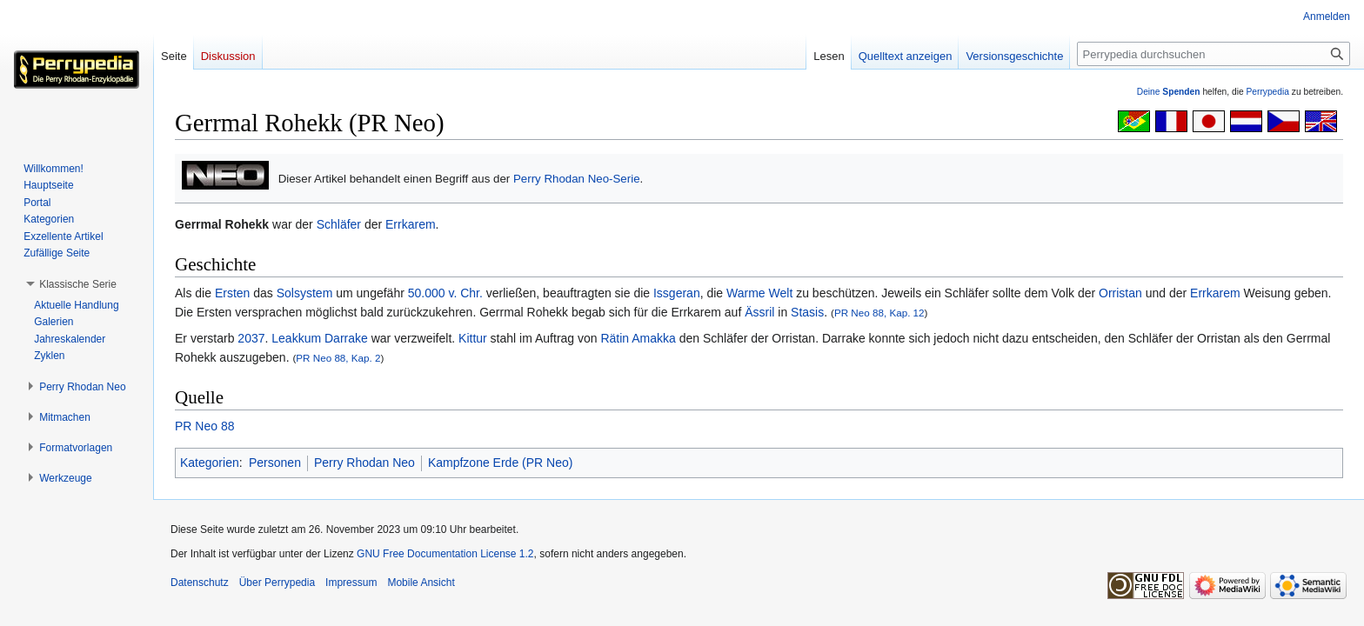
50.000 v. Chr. (445, 293)
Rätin (614, 338)
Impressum (351, 582)
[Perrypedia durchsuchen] (1213, 54)
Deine (1168, 92)
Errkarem (410, 224)
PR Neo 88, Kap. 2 (338, 357)
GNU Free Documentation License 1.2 (445, 554)
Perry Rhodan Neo (364, 463)
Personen (275, 463)
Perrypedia (1267, 92)
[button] (78, 284)
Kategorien (209, 463)
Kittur (472, 338)
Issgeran (676, 293)
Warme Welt (759, 293)
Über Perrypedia (277, 582)
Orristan (1120, 293)
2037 (250, 338)
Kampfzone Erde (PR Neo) (500, 463)
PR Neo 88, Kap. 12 (879, 312)
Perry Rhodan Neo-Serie (576, 178)
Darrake (346, 338)
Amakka (654, 338)
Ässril (759, 312)
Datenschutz (199, 582)
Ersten (232, 293)
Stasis (807, 312)
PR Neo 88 (204, 426)
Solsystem (305, 293)
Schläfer (339, 224)
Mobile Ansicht (420, 582)
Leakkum (296, 338)
